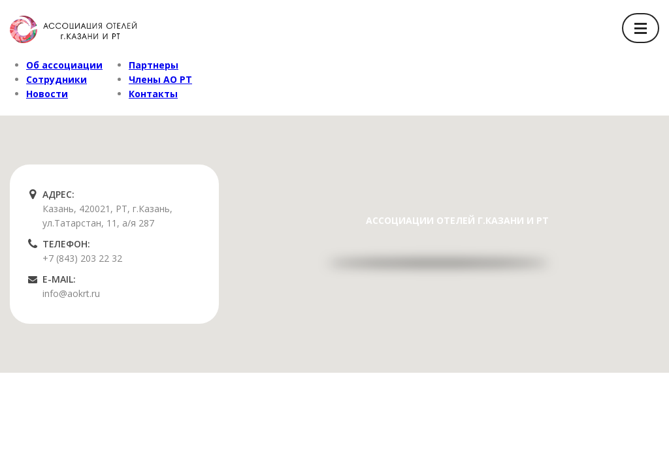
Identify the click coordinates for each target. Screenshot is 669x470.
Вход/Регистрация (545, 28)
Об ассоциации (64, 65)
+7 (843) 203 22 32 (82, 258)
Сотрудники (56, 79)
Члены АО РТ (160, 79)
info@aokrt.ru (71, 293)
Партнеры (153, 65)
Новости (47, 93)
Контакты (153, 93)
